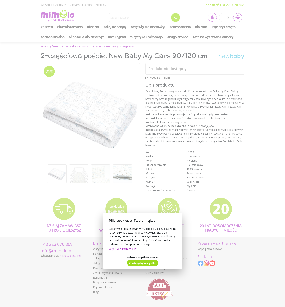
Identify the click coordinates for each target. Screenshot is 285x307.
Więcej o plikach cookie (122, 249)
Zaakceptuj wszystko (142, 263)
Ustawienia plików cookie (142, 257)
